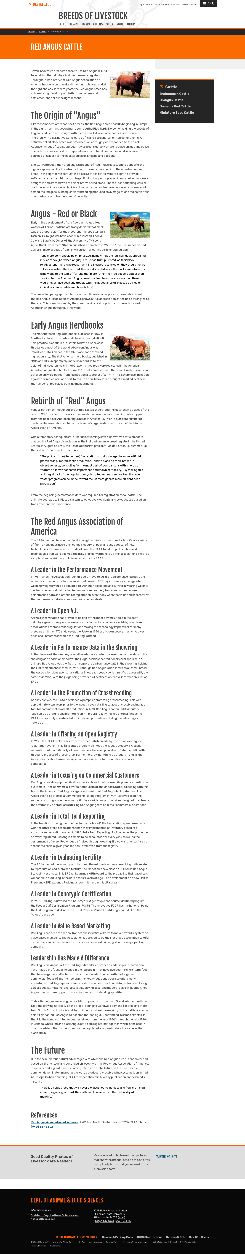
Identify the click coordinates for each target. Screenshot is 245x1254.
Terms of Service (38, 1246)
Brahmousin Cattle (174, 94)
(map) (121, 1217)
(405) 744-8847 (103, 1221)
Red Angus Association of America (54, 1122)
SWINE (120, 24)
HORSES (85, 24)
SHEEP (109, 24)
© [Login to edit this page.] (32, 1242)
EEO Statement (160, 1242)
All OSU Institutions (149, 1237)
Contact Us (123, 1221)
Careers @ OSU (175, 1237)
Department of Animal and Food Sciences (159, 4)
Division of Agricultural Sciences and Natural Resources (55, 1217)
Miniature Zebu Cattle (177, 112)
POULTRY (98, 24)
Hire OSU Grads (199, 1237)
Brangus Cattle (172, 100)
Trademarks (55, 1246)
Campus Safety (113, 1242)
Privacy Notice (190, 1242)
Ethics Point (175, 1242)
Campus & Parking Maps (117, 1237)
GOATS (74, 24)
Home (31, 32)
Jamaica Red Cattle (175, 106)
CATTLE (63, 24)
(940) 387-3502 (42, 1127)
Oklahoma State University (76, 1237)
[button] (208, 3)
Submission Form (166, 1156)
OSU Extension (189, 4)
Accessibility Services (92, 1242)
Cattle (42, 32)
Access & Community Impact (136, 1242)
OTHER (131, 24)
